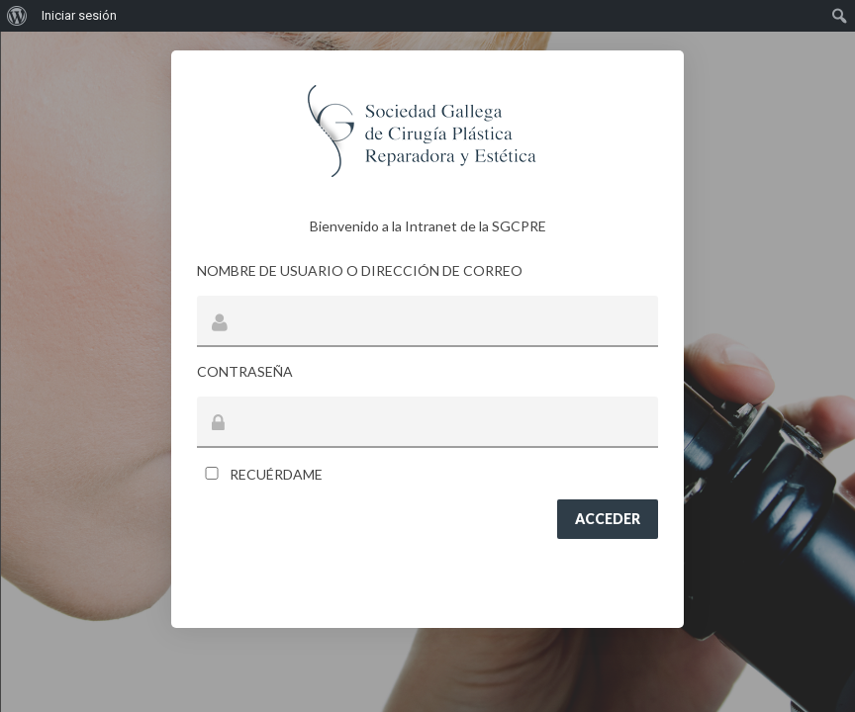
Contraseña (245, 371)
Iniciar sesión (79, 15)
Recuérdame (260, 474)
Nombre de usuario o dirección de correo (359, 270)
